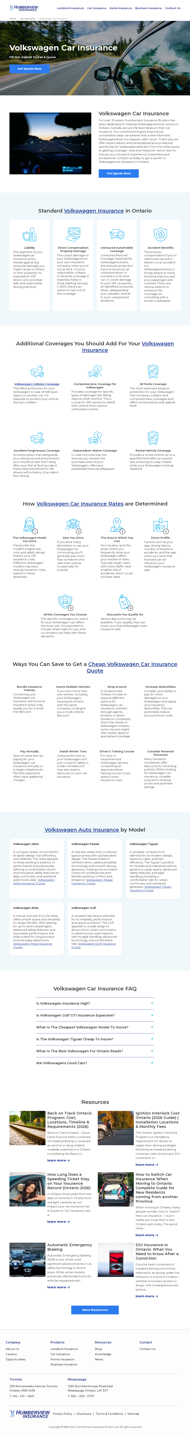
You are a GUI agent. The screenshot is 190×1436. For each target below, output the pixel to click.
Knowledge (103, 1354)
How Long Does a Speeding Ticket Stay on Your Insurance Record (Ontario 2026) (69, 1181)
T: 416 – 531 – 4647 (21, 1396)
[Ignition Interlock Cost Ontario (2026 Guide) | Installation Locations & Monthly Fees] (116, 1128)
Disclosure (84, 1414)
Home (12, 18)
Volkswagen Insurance (94, 211)
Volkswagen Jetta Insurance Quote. (34, 881)
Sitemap (133, 1414)
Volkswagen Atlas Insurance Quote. (32, 945)
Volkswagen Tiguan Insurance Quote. (150, 888)
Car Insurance (96, 8)
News (99, 1359)
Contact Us (173, 8)
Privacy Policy (62, 1414)
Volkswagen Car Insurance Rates (80, 504)
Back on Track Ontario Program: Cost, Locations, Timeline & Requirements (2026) (69, 1120)
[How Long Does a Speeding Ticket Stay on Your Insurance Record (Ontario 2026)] (27, 1189)
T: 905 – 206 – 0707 (81, 1396)
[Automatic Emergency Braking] (27, 1260)
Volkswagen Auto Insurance (82, 830)
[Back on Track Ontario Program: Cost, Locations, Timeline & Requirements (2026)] (27, 1128)
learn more (56, 1160)
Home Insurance (120, 8)
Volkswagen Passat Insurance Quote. (92, 881)
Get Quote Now (29, 68)
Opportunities (15, 1359)
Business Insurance (148, 8)
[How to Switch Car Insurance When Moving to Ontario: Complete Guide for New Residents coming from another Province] (116, 1189)
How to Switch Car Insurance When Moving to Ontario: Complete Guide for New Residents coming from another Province (157, 1188)
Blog (98, 1349)
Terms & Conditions (109, 1414)
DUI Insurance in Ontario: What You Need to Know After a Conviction (157, 1252)
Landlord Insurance (70, 8)
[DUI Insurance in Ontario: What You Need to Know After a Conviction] (116, 1260)
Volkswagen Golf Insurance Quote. (93, 945)
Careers (11, 1354)
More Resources (95, 1310)
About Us (12, 1349)
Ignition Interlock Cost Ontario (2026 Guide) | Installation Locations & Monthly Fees (158, 1120)
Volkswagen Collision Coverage (36, 384)
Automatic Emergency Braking (69, 1247)
